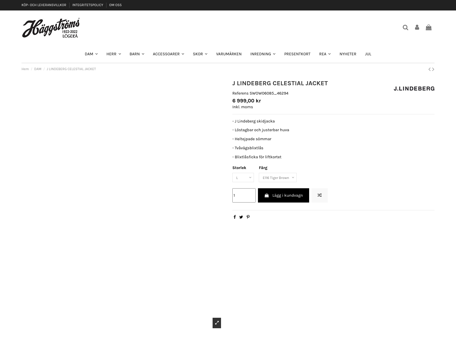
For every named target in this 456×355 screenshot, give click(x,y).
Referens (240, 93)
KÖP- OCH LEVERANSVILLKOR (44, 5)
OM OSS (115, 5)
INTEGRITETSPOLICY (88, 5)
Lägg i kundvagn (283, 196)
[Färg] (283, 178)
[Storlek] (244, 178)
